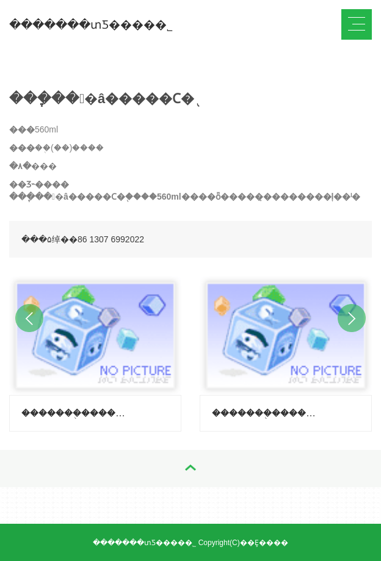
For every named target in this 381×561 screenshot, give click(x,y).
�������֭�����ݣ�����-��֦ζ (73, 413)
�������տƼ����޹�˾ (91, 24)
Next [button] (352, 318)
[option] (95, 351)
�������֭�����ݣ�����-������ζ (264, 413)
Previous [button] (29, 318)
